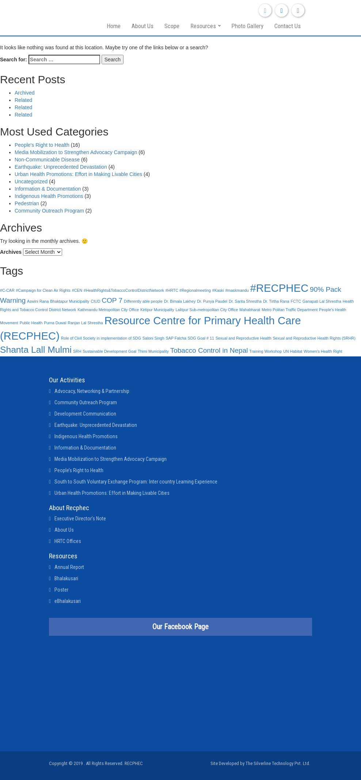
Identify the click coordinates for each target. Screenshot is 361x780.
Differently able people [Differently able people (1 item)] (143, 301)
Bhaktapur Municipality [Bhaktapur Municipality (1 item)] (69, 301)
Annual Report (69, 567)
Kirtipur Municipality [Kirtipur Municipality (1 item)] (157, 309)
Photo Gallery (247, 26)
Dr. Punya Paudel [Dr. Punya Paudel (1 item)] (212, 301)
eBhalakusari (67, 601)
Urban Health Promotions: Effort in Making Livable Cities (78, 174)
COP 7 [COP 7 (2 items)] (112, 300)
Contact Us (287, 26)
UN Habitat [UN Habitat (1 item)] (292, 351)
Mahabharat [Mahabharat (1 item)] (249, 309)
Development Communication (85, 414)
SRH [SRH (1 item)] (77, 351)
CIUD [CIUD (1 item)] (95, 301)
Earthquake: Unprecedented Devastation (61, 167)
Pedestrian (27, 203)
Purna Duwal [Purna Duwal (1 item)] (55, 323)
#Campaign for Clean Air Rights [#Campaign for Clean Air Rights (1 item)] (43, 290)
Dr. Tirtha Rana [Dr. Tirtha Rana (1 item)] (276, 301)
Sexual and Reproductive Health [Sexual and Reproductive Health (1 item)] (243, 338)
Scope (171, 26)
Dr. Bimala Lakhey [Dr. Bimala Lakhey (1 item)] (179, 301)
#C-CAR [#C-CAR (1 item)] (7, 290)
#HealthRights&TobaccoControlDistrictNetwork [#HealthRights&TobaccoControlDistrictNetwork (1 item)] (124, 290)
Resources (203, 26)
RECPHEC (134, 763)
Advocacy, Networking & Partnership (91, 391)
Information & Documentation (48, 189)
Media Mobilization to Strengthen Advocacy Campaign (76, 152)
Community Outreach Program (49, 211)
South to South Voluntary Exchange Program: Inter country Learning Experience (135, 482)
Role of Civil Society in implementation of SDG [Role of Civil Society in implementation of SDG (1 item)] (101, 338)
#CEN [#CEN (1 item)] (77, 290)
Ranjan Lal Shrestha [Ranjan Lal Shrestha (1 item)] (85, 323)
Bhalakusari (66, 578)
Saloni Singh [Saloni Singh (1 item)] (153, 338)
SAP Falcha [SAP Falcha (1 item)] (176, 338)
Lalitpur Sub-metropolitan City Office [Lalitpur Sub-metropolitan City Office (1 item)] (206, 309)
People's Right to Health (42, 145)
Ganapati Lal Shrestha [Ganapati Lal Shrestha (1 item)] (322, 301)
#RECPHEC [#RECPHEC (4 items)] (279, 288)
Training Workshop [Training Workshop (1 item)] (265, 351)
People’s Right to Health (78, 470)
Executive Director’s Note (80, 518)
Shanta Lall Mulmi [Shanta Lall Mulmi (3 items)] (36, 350)
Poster (61, 590)
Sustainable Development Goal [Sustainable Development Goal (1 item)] (109, 351)
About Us (142, 26)
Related (23, 100)
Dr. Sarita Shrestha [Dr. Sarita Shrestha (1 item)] (245, 301)
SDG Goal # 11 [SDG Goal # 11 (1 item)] (201, 338)
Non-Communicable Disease (47, 159)
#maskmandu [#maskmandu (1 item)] (237, 290)
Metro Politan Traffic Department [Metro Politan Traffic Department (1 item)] (290, 309)
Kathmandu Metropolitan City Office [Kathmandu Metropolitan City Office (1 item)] (108, 309)
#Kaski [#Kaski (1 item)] (218, 290)
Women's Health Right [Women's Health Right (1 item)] (323, 351)
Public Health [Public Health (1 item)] (31, 323)
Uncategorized (31, 181)
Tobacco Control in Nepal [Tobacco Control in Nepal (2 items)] (209, 350)
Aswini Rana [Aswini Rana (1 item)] (38, 301)
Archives (11, 252)
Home (114, 26)
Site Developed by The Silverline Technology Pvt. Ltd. (260, 763)
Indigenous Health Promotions (49, 196)
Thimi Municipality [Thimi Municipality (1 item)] (153, 351)
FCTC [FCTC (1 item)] (295, 301)
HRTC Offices (67, 541)
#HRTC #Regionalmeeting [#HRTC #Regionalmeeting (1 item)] (188, 290)
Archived (24, 93)
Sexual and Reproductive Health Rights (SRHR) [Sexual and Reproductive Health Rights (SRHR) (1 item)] (314, 338)
